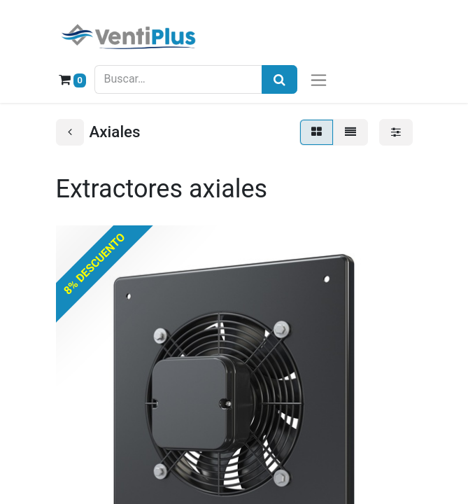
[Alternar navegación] (318, 79)
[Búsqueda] (279, 79)
